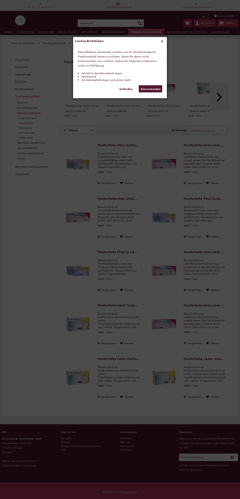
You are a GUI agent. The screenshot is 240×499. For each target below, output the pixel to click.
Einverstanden (150, 89)
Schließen (126, 89)
